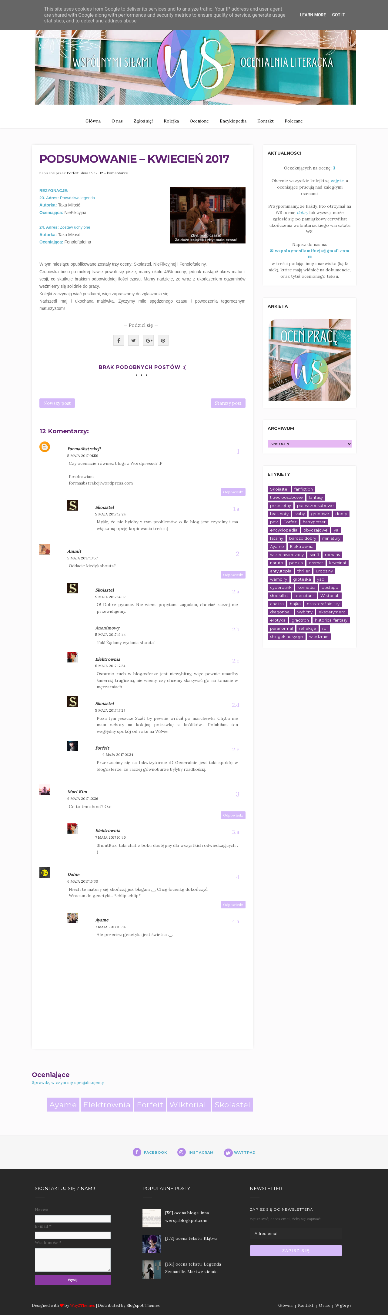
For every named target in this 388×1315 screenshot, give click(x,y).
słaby (300, 513)
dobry (341, 513)
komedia (307, 587)
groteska (302, 579)
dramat (316, 562)
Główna (93, 121)
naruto (276, 562)
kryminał (337, 562)
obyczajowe (315, 530)
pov (274, 521)
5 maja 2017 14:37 (110, 597)
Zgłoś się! (143, 121)
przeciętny (280, 505)
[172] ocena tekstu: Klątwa (191, 1238)
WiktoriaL (189, 1104)
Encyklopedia (233, 121)
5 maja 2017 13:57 (82, 558)
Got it (338, 14)
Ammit (74, 551)
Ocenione (199, 121)
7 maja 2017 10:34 (110, 926)
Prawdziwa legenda (78, 198)
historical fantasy (331, 620)
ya (336, 530)
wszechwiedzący (287, 554)
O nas (117, 121)
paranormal (281, 628)
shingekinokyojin (286, 636)
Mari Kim (77, 791)
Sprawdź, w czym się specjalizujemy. (68, 1082)
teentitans (304, 595)
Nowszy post (57, 403)
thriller (303, 571)
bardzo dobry (302, 538)
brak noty (279, 513)
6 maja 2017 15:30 (82, 881)
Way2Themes (82, 1305)
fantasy (316, 497)
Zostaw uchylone (75, 227)
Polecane (294, 121)
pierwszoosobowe (315, 505)
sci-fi (314, 554)
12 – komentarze (114, 173)
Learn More (313, 14)
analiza (277, 603)
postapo (330, 587)
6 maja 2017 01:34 (117, 754)
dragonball (280, 611)
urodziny (324, 571)
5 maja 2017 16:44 (110, 634)
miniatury (331, 538)
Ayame (102, 920)
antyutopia (280, 571)
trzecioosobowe (286, 497)
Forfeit (73, 173)
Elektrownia (107, 659)
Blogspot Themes (143, 1305)
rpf (325, 628)
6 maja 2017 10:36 (82, 798)
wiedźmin (318, 636)
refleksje (307, 628)
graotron (300, 620)
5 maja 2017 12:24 (110, 514)
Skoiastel (104, 507)
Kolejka (171, 121)
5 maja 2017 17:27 (110, 710)
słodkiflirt (279, 595)
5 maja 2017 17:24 (110, 665)
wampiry (278, 579)
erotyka (278, 620)
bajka (295, 603)
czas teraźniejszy (323, 603)
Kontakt (265, 121)
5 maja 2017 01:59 (82, 455)
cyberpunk (281, 587)
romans (332, 554)
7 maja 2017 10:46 (110, 837)
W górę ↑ (343, 1305)
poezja (296, 562)
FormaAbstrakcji (84, 448)
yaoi (321, 579)
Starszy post (228, 403)
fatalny (276, 538)
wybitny (305, 611)
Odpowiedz (233, 492)
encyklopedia (283, 530)
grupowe (320, 513)
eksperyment (332, 611)
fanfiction (303, 489)
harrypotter (314, 521)
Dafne (73, 874)
